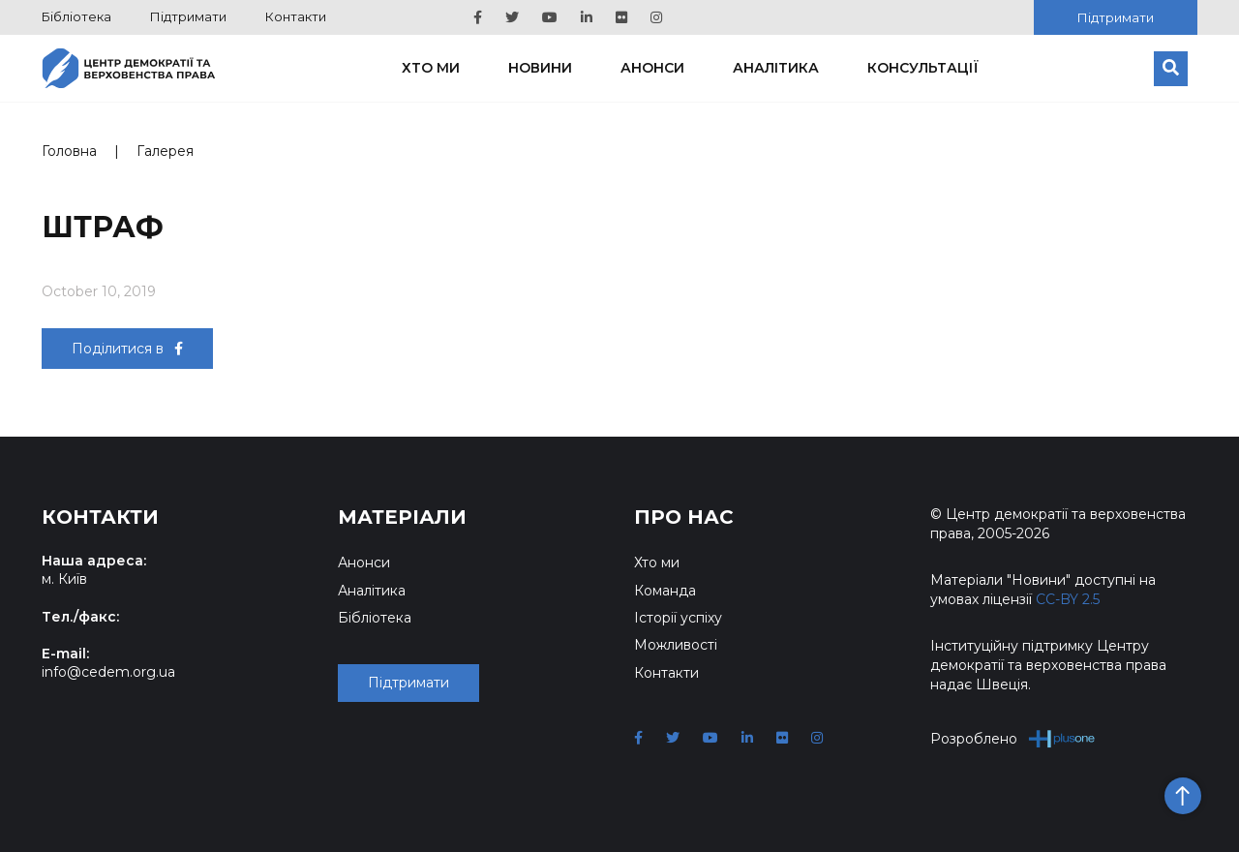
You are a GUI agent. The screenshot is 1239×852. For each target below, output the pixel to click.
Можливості (675, 645)
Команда (665, 590)
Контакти (295, 16)
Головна (69, 151)
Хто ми (431, 67)
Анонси (652, 67)
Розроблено (1013, 738)
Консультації (923, 67)
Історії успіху (678, 617)
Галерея (165, 151)
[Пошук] (1171, 68)
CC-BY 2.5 (1068, 599)
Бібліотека (76, 16)
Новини (540, 67)
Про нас (684, 517)
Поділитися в (127, 348)
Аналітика (776, 67)
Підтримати (188, 16)
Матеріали (402, 517)
